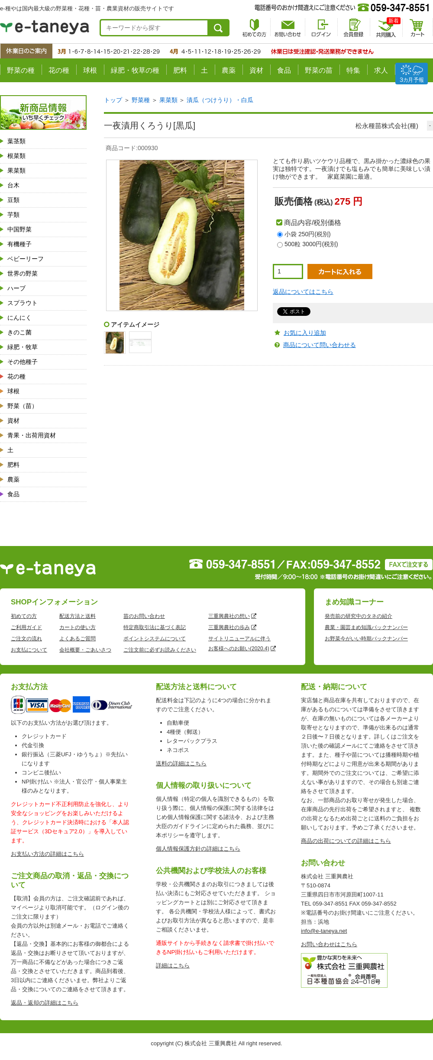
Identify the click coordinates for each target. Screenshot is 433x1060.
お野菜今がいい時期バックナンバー (366, 639)
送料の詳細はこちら (181, 763)
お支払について (29, 650)
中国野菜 (19, 229)
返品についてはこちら (303, 291)
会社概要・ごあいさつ (85, 650)
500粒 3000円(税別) (311, 244)
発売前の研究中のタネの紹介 (358, 616)
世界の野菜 (22, 273)
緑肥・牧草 (22, 347)
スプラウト (22, 302)
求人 (381, 70)
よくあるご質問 (77, 639)
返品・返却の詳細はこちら (44, 1002)
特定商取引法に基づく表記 (154, 627)
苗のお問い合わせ (144, 616)
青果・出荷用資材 (31, 435)
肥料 (180, 70)
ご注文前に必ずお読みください (159, 650)
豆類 (13, 199)
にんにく (19, 317)
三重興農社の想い (229, 616)
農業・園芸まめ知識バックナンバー (366, 627)
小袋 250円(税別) (307, 234)
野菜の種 (21, 70)
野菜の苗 (319, 70)
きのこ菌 (19, 332)
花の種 (58, 70)
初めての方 (24, 616)
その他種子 (22, 361)
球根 (90, 70)
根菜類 (16, 155)
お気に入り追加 (305, 332)
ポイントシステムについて (154, 639)
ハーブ (16, 288)
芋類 (13, 214)
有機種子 (19, 244)
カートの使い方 (77, 627)
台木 (13, 185)
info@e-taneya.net (324, 931)
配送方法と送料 (77, 616)
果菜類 (16, 170)
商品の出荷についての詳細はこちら (346, 841)
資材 (256, 70)
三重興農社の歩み (229, 627)
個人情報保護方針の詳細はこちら (198, 848)
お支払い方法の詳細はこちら (47, 854)
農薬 (229, 70)
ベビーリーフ (25, 258)
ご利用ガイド (26, 627)
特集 (353, 70)
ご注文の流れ (26, 639)
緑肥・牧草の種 (135, 70)
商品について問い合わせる (319, 344)
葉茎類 (16, 141)
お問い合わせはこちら (329, 944)
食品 (284, 70)
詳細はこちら (173, 965)
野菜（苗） (22, 405)
